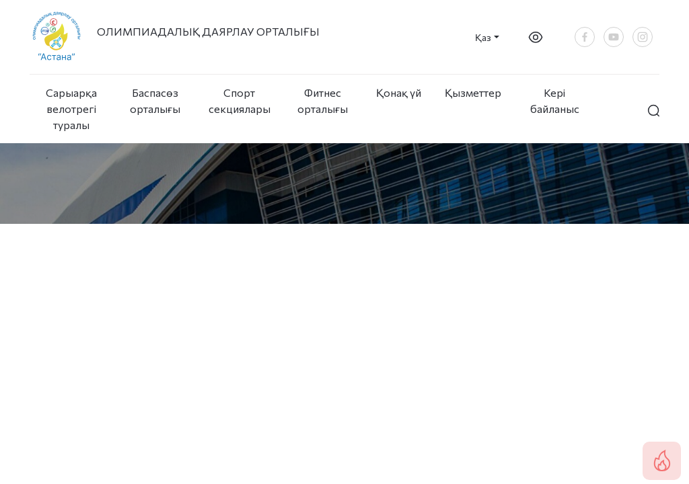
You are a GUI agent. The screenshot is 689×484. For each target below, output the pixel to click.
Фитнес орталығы (322, 100)
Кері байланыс (554, 100)
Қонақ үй (398, 92)
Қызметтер (473, 92)
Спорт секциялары (239, 100)
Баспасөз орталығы (155, 100)
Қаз (483, 37)
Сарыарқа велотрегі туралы (71, 108)
